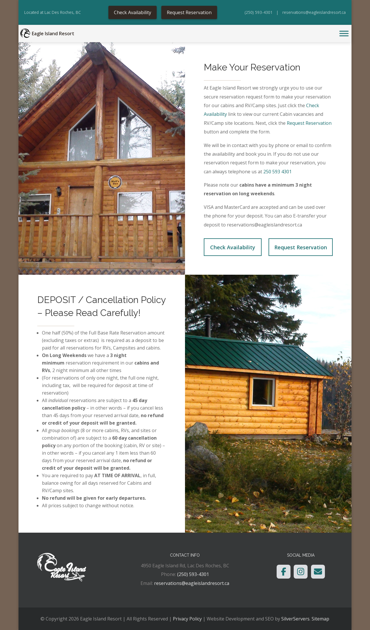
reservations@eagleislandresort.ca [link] (314, 12)
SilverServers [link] (295, 619)
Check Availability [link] (132, 12)
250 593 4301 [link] (278, 171)
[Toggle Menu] (344, 33)
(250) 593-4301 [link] (259, 12)
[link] (25, 33)
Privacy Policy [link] (187, 619)
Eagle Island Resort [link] (53, 33)
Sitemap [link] (320, 619)
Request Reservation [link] (189, 12)
